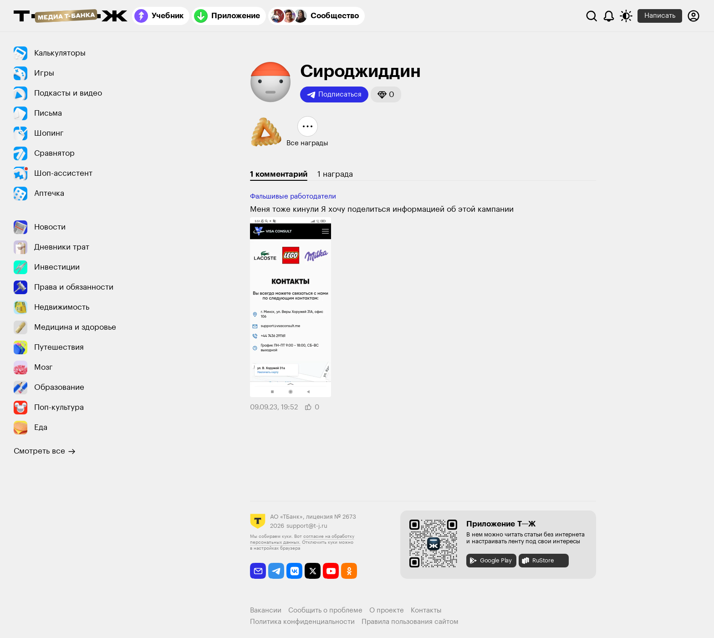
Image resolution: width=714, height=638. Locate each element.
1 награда (335, 174)
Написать (659, 15)
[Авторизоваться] (693, 16)
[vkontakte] (294, 571)
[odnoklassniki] (349, 571)
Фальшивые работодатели (293, 196)
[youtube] (331, 571)
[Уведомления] (609, 16)
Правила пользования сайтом (410, 621)
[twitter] (313, 571)
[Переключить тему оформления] (626, 16)
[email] (258, 571)
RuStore (537, 560)
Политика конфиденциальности (302, 621)
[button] (386, 94)
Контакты (426, 610)
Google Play (490, 560)
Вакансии (265, 610)
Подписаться (334, 94)
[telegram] (276, 571)
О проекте (386, 610)
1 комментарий (278, 174)
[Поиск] (591, 16)
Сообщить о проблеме (325, 610)
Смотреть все (45, 451)
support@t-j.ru (306, 526)
